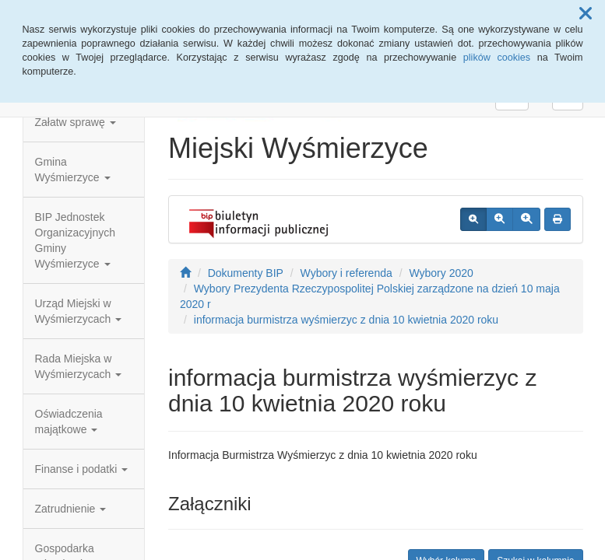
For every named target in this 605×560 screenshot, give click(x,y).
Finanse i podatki (81, 469)
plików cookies (496, 57)
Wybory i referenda (346, 273)
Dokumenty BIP (245, 273)
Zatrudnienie (71, 508)
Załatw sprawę (75, 122)
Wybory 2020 (441, 273)
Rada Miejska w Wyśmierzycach (78, 366)
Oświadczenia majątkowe (69, 422)
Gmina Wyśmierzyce (73, 170)
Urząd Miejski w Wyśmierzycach (78, 311)
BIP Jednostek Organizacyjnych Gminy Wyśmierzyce (75, 240)
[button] (585, 14)
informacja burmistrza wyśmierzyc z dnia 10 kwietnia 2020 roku (346, 319)
